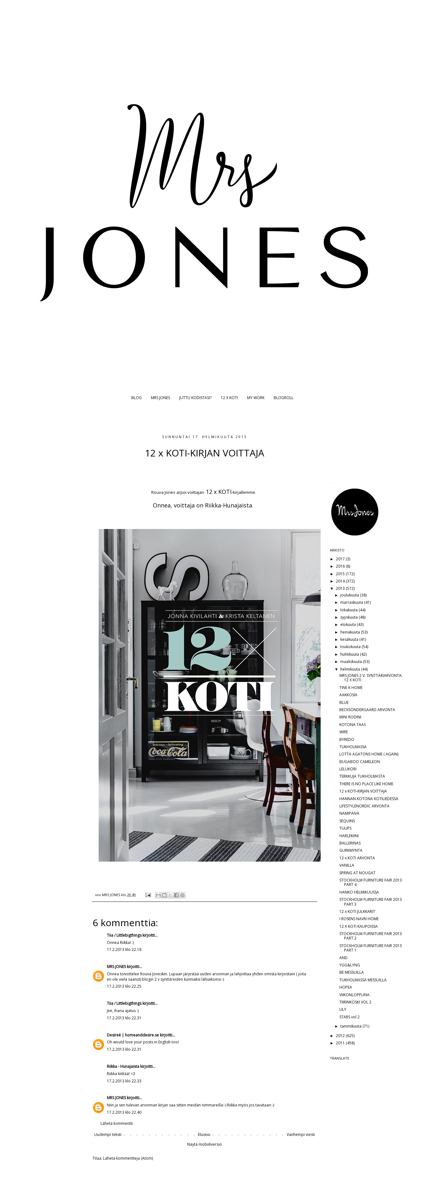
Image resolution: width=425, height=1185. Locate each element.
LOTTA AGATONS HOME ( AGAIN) (368, 754)
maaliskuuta (351, 661)
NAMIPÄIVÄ (349, 813)
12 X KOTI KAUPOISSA (358, 926)
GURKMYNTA (351, 850)
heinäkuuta (350, 632)
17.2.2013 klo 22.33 (124, 1081)
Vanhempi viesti (301, 1134)
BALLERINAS (350, 843)
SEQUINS (347, 821)
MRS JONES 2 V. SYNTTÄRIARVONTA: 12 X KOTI (370, 678)
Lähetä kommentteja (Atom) (128, 1158)
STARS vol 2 (349, 1017)
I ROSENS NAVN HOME (359, 918)
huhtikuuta (350, 654)
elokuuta (348, 624)
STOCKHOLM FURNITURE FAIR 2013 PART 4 (370, 882)
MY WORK (256, 397)
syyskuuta (349, 617)
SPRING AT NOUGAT (357, 873)
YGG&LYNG (349, 965)
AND (343, 957)
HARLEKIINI (349, 835)
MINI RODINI (350, 717)
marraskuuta (352, 602)
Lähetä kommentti (117, 1123)
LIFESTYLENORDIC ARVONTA (364, 806)
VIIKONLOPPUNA (354, 994)
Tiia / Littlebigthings (124, 935)
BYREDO (346, 739)
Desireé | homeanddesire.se (133, 1035)
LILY (342, 1009)
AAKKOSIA (348, 695)
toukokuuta (351, 646)
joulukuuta (350, 595)
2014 (341, 581)
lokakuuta (349, 610)
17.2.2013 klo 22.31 (124, 1018)
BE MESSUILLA (351, 972)
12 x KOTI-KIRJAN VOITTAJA (363, 791)
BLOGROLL (283, 397)
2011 (341, 1043)
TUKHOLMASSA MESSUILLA (363, 980)
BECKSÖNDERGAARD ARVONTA (367, 709)
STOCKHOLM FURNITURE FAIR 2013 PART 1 (370, 948)
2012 (341, 1035)
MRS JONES (160, 397)
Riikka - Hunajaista (123, 1066)
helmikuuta (350, 669)
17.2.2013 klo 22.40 (124, 1112)
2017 (341, 559)
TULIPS (345, 828)
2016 (341, 566)
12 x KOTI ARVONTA (357, 858)
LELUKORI (347, 769)
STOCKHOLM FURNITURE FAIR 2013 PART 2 (370, 936)
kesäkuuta (349, 639)
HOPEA (345, 987)
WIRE (343, 732)
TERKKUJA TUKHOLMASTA (362, 776)
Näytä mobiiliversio (204, 1144)
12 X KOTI (229, 397)
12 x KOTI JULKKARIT (357, 911)
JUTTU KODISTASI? (195, 397)
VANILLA (346, 865)
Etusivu (204, 1134)
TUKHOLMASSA (353, 746)
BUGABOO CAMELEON (359, 761)
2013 (341, 588)
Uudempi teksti (107, 1134)
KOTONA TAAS (352, 724)
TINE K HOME (351, 687)
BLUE (344, 702)
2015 (341, 574)
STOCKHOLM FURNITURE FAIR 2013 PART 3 (370, 902)
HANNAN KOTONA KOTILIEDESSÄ (368, 798)
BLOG (136, 397)
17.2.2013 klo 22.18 (124, 949)
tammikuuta (351, 1026)
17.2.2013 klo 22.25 (124, 986)
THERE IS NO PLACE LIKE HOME (366, 784)
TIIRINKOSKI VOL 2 (355, 1002)
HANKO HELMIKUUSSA (359, 892)
